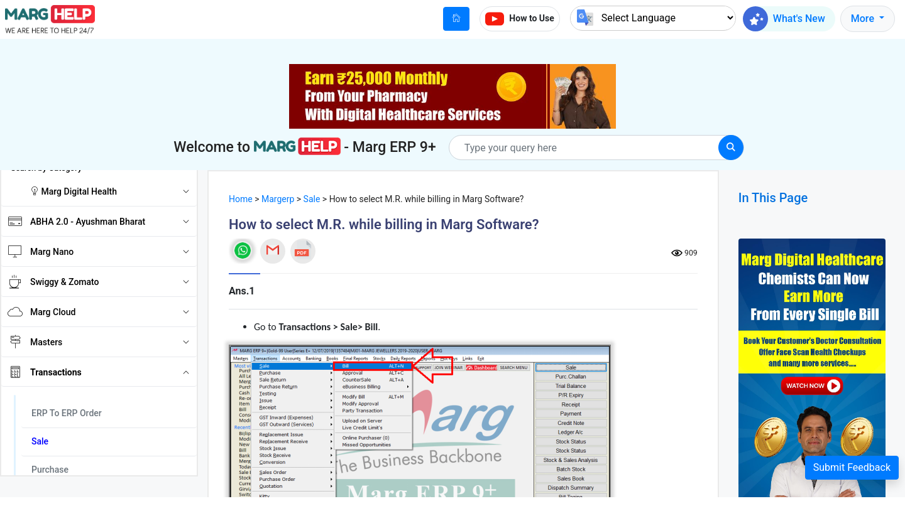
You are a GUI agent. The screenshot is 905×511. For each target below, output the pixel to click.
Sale (312, 199)
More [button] (864, 18)
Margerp (277, 199)
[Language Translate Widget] (653, 18)
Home (241, 199)
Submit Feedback (852, 467)
